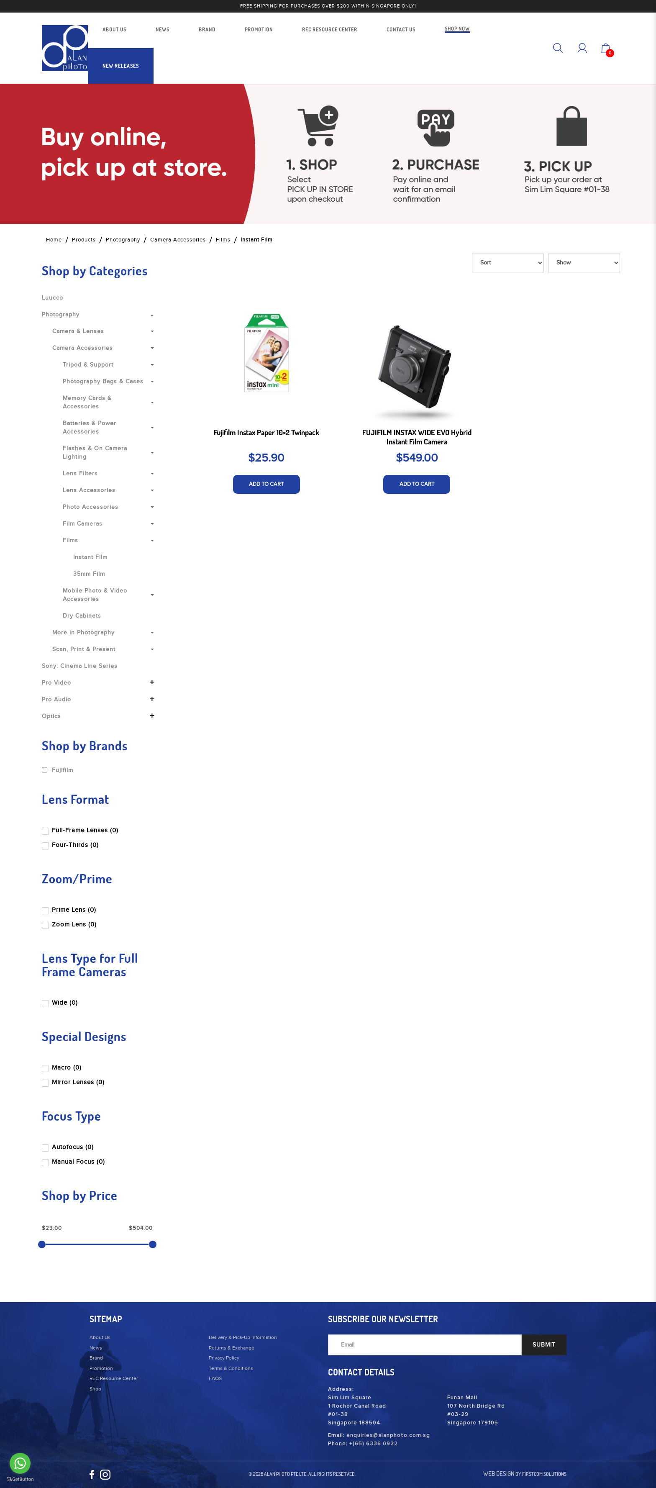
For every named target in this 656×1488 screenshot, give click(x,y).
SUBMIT (544, 1345)
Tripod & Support (88, 365)
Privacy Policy (224, 1358)
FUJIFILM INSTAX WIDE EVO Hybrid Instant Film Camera (417, 437)
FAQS (215, 1378)
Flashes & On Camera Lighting (95, 452)
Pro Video (56, 683)
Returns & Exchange (231, 1348)
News (96, 1348)
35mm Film (89, 574)
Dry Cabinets (82, 616)
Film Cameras (82, 524)
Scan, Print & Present (83, 649)
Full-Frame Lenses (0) (81, 830)
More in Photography (83, 632)
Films (223, 239)
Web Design (499, 1474)
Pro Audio (56, 699)
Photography (123, 239)
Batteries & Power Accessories (89, 427)
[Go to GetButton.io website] (20, 1479)
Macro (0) (63, 1067)
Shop (95, 1389)
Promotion (101, 1368)
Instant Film (257, 239)
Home (54, 239)
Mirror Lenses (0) (74, 1082)
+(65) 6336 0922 (373, 1444)
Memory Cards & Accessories (87, 402)
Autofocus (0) (69, 1147)
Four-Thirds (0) (71, 845)
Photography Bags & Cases (103, 381)
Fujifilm (57, 770)
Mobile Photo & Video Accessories (95, 595)
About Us (100, 1337)
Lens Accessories (89, 490)
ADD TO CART (266, 484)
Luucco (52, 298)
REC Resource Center (114, 1378)
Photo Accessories (90, 507)
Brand (96, 1358)
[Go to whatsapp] (20, 1463)
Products (84, 239)
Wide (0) (61, 1002)
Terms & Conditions (231, 1368)
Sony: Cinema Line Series (80, 666)
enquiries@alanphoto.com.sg (388, 1435)
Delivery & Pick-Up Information (243, 1337)
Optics (51, 716)
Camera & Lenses (78, 331)
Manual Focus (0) (74, 1161)
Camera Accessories (178, 239)
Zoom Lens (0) (70, 924)
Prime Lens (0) (70, 909)
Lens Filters (80, 473)
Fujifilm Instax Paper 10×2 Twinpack (266, 432)
